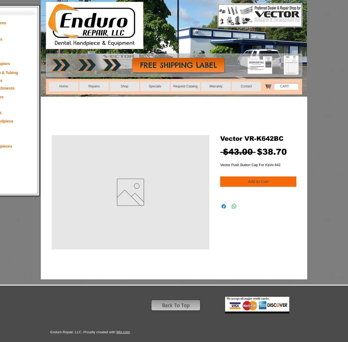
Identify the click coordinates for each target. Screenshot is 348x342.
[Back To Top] (175, 305)
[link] (287, 86)
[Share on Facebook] (223, 206)
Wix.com (123, 332)
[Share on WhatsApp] (234, 206)
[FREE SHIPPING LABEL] (178, 65)
